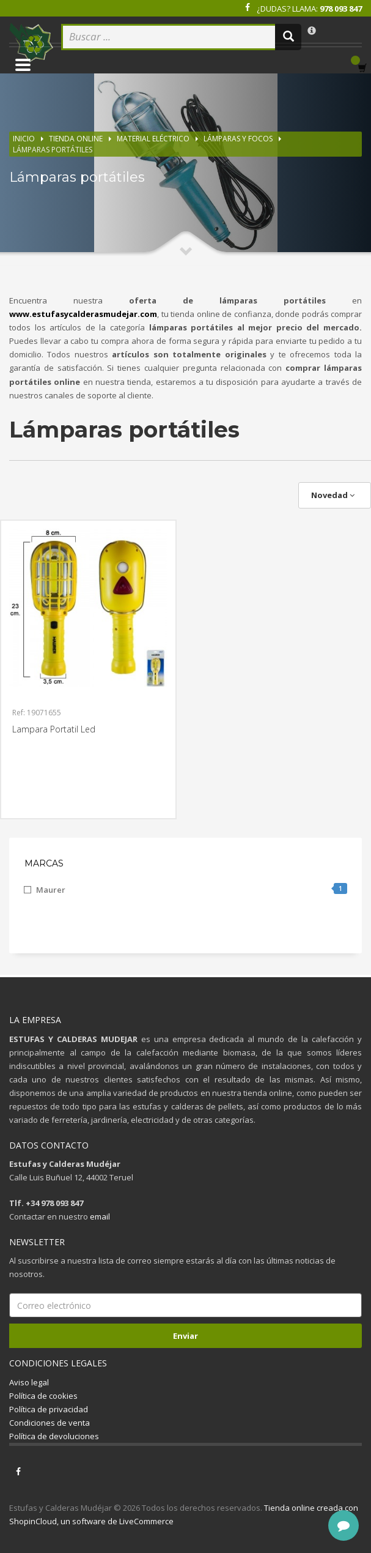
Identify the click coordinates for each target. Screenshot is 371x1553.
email (100, 1216)
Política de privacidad (48, 1409)
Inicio (24, 138)
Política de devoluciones (54, 1436)
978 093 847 (341, 8)
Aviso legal (29, 1382)
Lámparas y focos (238, 138)
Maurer (191, 889)
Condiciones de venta (49, 1422)
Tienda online (76, 138)
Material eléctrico (153, 138)
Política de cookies (43, 1395)
